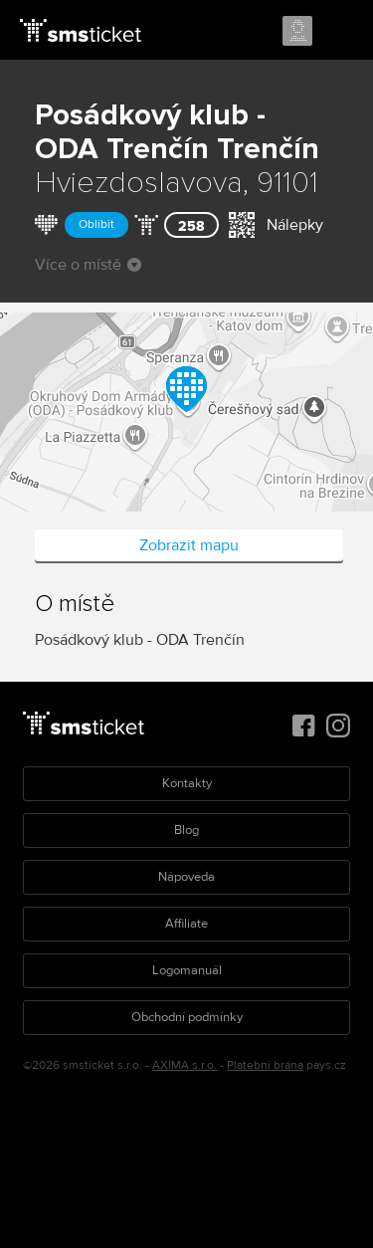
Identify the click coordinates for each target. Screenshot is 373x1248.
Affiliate (186, 924)
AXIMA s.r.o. (184, 1065)
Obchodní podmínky (187, 1017)
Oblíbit (96, 224)
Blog (186, 830)
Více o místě (88, 265)
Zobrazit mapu (189, 545)
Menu (340, 32)
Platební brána (265, 1065)
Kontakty (187, 783)
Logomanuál (187, 970)
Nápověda (186, 877)
